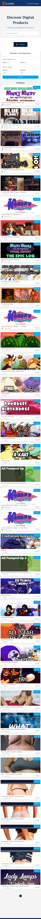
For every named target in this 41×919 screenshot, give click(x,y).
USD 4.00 (37, 311)
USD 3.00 (37, 266)
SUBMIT (20, 77)
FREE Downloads (14, 27)
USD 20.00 (36, 199)
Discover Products (33, 3)
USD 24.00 (36, 109)
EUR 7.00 (37, 288)
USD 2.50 (37, 468)
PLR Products (28, 27)
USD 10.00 (36, 154)
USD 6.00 (37, 535)
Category (20, 44)
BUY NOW (37, 126)
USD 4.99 (37, 333)
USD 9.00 (37, 244)
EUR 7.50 (37, 176)
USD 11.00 (36, 87)
